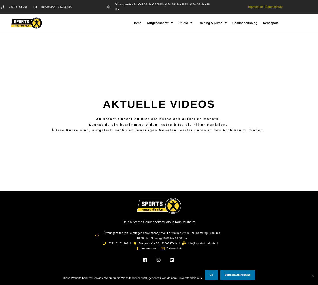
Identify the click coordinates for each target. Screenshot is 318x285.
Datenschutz (274, 7)
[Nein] (312, 276)
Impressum (255, 7)
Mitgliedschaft (160, 23)
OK (211, 274)
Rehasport (270, 23)
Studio (185, 23)
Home (136, 23)
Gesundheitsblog (244, 23)
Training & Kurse (212, 23)
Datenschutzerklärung (237, 274)
